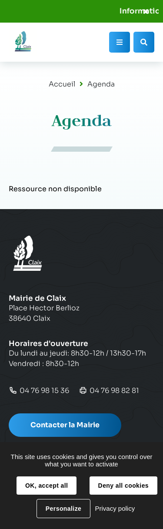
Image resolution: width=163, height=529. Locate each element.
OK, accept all (46, 485)
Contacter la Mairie (65, 424)
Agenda (101, 84)
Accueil (62, 84)
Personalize (63, 508)
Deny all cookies (123, 485)
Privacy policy (115, 508)
